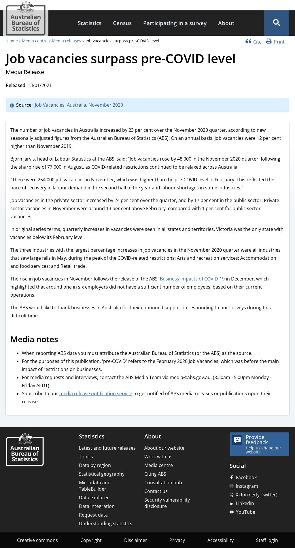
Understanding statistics (105, 523)
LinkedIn (245, 503)
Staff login (267, 540)
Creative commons (37, 540)
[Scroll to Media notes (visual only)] (64, 340)
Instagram (247, 486)
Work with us (158, 456)
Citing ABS (155, 474)
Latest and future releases (107, 448)
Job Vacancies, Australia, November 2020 (79, 105)
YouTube (245, 512)
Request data (93, 515)
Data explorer (94, 497)
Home (12, 41)
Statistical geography (101, 474)
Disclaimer (135, 540)
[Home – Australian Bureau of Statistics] (25, 449)
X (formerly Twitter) (256, 494)
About (226, 23)
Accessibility (220, 540)
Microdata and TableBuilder (95, 485)
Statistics (89, 23)
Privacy (177, 540)
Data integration (97, 506)
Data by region (95, 465)
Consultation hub (163, 482)
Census (122, 23)
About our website (164, 448)
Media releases (66, 41)
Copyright (91, 540)
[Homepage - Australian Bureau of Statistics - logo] (25, 18)
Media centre (35, 41)
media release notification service (95, 393)
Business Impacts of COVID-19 (192, 279)
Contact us (156, 491)
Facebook (246, 477)
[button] (276, 23)
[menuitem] (89, 23)
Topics (86, 456)
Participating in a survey (175, 23)
